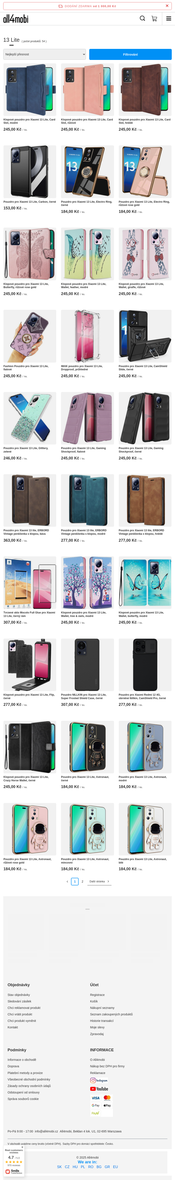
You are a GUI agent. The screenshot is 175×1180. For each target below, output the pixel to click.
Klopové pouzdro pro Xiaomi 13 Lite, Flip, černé (29, 696)
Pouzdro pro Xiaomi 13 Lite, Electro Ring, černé (86, 203)
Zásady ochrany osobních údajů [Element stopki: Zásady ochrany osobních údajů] (29, 1086)
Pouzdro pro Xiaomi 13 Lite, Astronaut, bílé (143, 861)
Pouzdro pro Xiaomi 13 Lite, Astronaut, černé (85, 778)
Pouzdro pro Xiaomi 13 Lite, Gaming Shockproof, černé (141, 450)
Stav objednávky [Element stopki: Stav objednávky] (19, 995)
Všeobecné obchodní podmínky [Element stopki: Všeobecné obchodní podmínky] (29, 1079)
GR (107, 1167)
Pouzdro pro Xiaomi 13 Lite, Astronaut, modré (143, 778)
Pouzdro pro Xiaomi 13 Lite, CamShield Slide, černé (143, 368)
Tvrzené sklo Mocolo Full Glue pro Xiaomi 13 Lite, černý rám (29, 614)
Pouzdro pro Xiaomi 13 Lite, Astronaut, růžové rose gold (27, 861)
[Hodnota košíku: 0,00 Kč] (154, 18)
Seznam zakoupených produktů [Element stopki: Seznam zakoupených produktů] (111, 1014)
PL (83, 1167)
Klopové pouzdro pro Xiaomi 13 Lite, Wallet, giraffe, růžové (141, 286)
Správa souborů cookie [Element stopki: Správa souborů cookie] (23, 1099)
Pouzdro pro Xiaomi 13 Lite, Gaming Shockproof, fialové (83, 450)
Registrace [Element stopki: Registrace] (97, 995)
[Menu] (168, 18)
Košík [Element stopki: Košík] (94, 1001)
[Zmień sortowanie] (44, 54)
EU (115, 1167)
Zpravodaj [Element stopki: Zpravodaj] (97, 1034)
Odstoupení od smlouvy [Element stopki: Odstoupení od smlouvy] (24, 1092)
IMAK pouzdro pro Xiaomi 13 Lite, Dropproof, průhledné (81, 368)
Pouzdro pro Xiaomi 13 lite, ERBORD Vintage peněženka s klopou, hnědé (141, 532)
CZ (67, 1167)
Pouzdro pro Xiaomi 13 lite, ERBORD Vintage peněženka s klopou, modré (83, 532)
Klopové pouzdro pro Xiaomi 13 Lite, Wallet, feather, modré (83, 286)
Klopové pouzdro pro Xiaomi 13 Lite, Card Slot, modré (29, 121)
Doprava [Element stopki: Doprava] (13, 1066)
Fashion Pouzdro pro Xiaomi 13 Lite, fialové (25, 368)
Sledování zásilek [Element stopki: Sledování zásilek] (19, 1001)
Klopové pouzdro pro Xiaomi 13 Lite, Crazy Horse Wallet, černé (26, 778)
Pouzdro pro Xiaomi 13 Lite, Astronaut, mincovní (85, 861)
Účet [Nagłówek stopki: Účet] (94, 985)
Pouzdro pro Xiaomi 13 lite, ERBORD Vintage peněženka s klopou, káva (26, 532)
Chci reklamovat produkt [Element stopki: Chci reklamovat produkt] (24, 1008)
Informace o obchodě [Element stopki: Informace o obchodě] (22, 1059)
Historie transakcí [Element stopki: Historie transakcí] (102, 1021)
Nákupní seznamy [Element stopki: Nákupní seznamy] (102, 1008)
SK (59, 1167)
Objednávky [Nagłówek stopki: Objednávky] (19, 985)
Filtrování (130, 54)
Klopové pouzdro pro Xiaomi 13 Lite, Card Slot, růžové (87, 121)
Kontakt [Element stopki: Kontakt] (13, 1027)
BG (99, 1167)
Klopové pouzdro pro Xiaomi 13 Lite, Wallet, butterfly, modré (141, 614)
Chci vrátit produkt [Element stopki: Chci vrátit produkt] (20, 1014)
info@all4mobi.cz (46, 1131)
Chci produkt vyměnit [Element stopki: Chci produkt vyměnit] (22, 1021)
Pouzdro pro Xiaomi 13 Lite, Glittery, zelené (25, 450)
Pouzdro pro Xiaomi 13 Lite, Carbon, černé (29, 201)
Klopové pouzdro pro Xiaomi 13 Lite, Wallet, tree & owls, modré (83, 614)
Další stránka (97, 881)
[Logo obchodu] (15, 18)
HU (75, 1167)
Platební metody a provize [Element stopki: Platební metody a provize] (25, 1073)
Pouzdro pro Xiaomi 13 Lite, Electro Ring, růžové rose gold (144, 203)
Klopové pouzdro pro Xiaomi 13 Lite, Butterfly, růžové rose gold (26, 286)
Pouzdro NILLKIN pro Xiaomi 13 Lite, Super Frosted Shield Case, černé (83, 696)
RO (90, 1167)
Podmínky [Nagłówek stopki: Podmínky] (17, 1050)
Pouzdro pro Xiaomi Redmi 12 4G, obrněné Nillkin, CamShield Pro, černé (142, 696)
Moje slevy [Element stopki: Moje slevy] (97, 1027)
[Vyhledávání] (142, 18)
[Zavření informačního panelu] (167, 5)
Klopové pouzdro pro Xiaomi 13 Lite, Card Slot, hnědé (145, 121)
